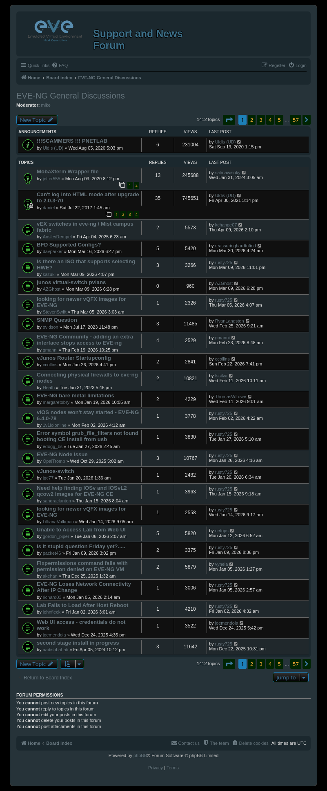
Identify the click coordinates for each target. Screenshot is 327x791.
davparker (53, 251)
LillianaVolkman (58, 521)
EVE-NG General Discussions (70, 95)
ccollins (50, 364)
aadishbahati (55, 649)
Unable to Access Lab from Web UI (81, 530)
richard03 (52, 597)
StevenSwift (55, 311)
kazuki (49, 274)
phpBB (140, 755)
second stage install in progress (78, 643)
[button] (229, 120)
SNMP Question (57, 320)
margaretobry (56, 402)
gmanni (50, 349)
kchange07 (226, 224)
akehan (50, 576)
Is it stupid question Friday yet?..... (81, 546)
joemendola (54, 634)
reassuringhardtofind (235, 245)
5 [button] (279, 119)
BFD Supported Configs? (69, 245)
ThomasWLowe (230, 396)
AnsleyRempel (57, 236)
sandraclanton (57, 500)
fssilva (221, 375)
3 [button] (260, 119)
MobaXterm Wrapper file (67, 171)
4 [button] (270, 119)
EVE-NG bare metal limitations (75, 395)
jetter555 (51, 178)
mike (46, 105)
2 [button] (251, 119)
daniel (49, 207)
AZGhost (51, 289)
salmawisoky (227, 172)
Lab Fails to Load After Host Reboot (82, 605)
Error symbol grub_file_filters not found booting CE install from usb (87, 436)
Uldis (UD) (53, 148)
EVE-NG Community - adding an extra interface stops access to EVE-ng (85, 340)
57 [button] (296, 119)
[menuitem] (59, 65)
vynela (221, 564)
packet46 (52, 553)
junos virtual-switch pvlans (71, 282)
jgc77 (48, 477)
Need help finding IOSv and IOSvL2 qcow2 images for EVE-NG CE (82, 491)
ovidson (50, 327)
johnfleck (51, 611)
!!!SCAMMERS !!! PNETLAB (72, 141)
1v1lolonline (55, 425)
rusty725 (223, 262)
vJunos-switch (55, 471)
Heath (49, 387)
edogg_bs (52, 446)
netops (222, 530)
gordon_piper (56, 536)
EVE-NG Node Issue (62, 454)
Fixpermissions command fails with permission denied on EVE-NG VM (82, 566)
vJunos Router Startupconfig (74, 358)
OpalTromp (54, 461)
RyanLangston (229, 320)
